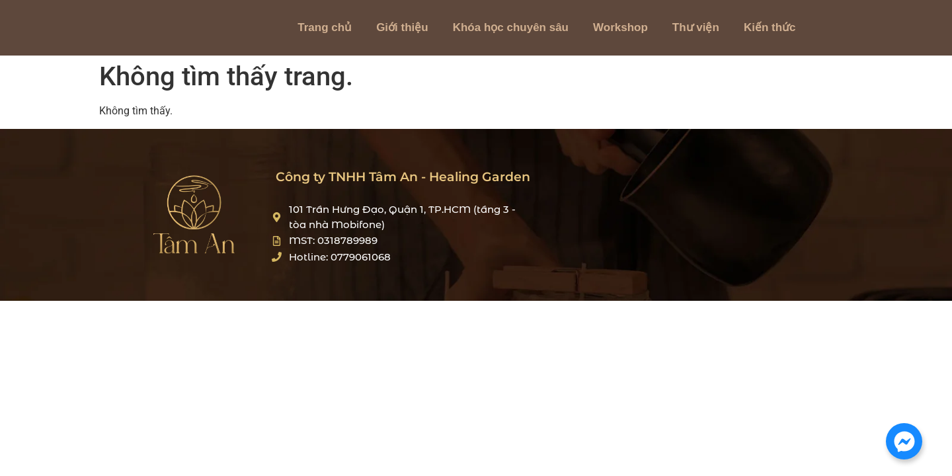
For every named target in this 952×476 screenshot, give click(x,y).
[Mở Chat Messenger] (904, 441)
